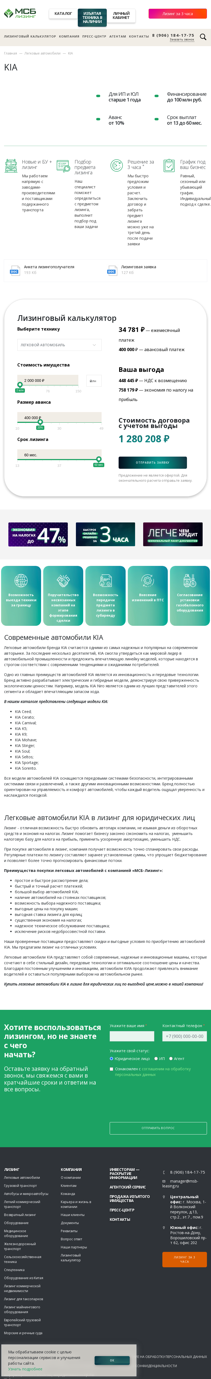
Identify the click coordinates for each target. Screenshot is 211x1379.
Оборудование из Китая (23, 1278)
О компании (71, 1178)
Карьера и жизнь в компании (76, 1205)
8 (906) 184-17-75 (173, 35)
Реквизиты (69, 1231)
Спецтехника (14, 1270)
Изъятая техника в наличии (92, 17)
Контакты (139, 36)
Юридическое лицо (132, 1059)
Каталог (63, 13)
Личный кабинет (121, 15)
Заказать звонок (182, 39)
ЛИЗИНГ (11, 1170)
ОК (112, 1360)
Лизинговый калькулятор (30, 36)
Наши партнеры (74, 1248)
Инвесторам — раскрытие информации (125, 1174)
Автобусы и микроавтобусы (26, 1194)
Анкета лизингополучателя (49, 266)
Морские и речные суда (23, 1334)
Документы (70, 1223)
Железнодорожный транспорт (20, 1247)
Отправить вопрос (158, 1129)
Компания (69, 36)
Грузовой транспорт (20, 1186)
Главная (10, 53)
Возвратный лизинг (20, 1215)
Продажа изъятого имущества (130, 1199)
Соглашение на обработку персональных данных (162, 1357)
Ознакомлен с (153, 1072)
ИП (162, 1059)
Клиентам (68, 1186)
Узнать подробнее (25, 1368)
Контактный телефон (182, 1026)
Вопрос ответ (71, 1240)
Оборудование (16, 1223)
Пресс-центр (94, 36)
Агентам (117, 36)
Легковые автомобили (43, 53)
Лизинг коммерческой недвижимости (22, 1289)
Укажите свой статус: (129, 1051)
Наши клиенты (73, 1215)
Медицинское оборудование (16, 1234)
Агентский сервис (128, 1187)
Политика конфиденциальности (147, 1366)
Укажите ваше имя (127, 1026)
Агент (179, 1059)
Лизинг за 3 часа (178, 13)
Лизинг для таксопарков (23, 1300)
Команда (68, 1194)
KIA (70, 53)
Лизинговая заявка (138, 266)
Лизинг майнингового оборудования (22, 1310)
